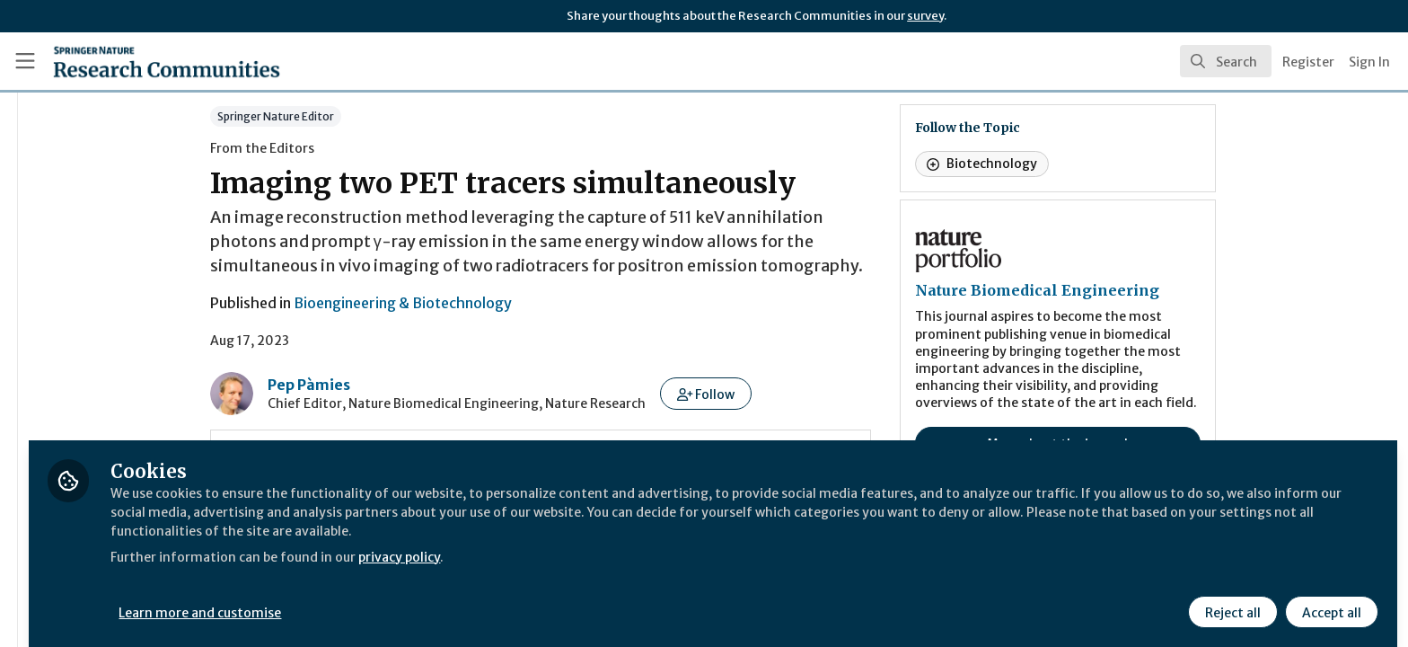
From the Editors (368, 148)
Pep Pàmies (415, 385)
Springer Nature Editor (381, 116)
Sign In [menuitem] (1369, 62)
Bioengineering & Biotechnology (509, 303)
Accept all (1329, 599)
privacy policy (640, 543)
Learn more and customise (414, 599)
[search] (1226, 61)
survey (925, 15)
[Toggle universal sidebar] (25, 61)
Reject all (1230, 599)
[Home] (144, 61)
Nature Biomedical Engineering (1143, 290)
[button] (812, 393)
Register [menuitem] (1308, 62)
